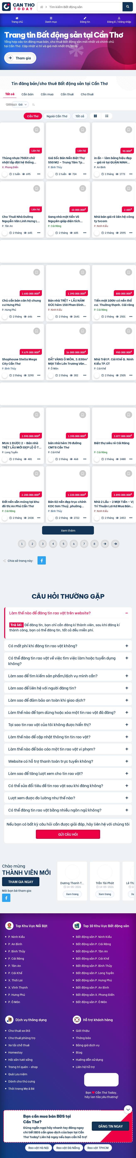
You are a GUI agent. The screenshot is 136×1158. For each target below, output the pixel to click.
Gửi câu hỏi (68, 834)
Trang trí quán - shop (23, 1066)
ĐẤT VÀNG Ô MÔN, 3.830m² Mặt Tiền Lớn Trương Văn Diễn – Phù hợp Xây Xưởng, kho (68, 361)
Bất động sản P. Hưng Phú (94, 980)
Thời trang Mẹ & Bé (21, 1088)
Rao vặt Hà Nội (38, 1147)
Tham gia (23, 57)
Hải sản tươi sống (20, 1059)
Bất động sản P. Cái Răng (93, 944)
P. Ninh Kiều (16, 936)
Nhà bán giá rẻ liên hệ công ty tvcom (114, 218)
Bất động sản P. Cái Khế (92, 958)
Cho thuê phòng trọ (21, 1038)
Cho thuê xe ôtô (19, 1030)
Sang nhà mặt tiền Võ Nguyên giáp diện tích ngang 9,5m (64, 218)
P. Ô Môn (14, 1002)
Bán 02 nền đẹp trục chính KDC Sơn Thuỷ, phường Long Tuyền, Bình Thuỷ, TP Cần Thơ (67, 503)
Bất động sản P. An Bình (92, 987)
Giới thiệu (82, 1030)
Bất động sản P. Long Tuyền (95, 973)
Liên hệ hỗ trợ (85, 1066)
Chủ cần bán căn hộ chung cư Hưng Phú (21, 302)
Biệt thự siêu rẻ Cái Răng (111, 443)
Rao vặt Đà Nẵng (68, 1147)
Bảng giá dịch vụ (87, 1045)
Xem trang (72, 894)
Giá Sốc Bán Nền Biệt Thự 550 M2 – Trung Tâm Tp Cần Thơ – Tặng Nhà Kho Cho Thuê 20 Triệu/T (66, 160)
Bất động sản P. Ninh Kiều (94, 936)
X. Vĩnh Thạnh (18, 987)
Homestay (15, 1052)
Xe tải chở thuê (18, 1045)
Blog (79, 1052)
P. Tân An (14, 965)
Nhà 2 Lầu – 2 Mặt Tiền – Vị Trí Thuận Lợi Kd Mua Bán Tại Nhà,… (114, 503)
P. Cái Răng (16, 958)
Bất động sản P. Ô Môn (91, 1002)
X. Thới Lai (15, 980)
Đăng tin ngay (110, 1126)
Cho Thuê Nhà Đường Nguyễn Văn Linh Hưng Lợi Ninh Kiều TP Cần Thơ (21, 218)
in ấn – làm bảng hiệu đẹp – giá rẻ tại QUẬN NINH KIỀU (113, 160)
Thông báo (83, 1038)
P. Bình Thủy (16, 951)
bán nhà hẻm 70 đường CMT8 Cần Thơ (64, 445)
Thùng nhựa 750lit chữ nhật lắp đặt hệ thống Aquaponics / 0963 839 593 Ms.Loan (19, 160)
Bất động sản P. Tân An (92, 951)
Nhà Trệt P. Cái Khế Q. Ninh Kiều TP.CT (114, 361)
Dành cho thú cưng (21, 1081)
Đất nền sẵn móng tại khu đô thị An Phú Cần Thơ (20, 503)
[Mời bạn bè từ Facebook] (6, 898)
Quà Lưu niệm (17, 1074)
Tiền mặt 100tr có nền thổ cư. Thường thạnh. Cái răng (114, 302)
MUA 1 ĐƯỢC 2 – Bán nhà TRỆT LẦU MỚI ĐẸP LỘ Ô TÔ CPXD (21, 445)
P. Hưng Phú (16, 994)
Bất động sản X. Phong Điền (95, 994)
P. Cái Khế (15, 973)
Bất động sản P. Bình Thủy (94, 965)
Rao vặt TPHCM (98, 1147)
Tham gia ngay (20, 881)
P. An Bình (15, 944)
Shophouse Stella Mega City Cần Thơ (19, 361)
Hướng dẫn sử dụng (89, 1059)
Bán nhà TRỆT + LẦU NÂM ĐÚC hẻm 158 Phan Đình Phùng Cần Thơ (66, 302)
